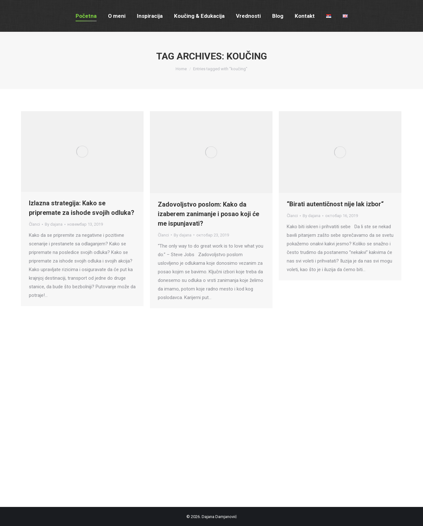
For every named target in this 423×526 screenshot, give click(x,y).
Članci (34, 224)
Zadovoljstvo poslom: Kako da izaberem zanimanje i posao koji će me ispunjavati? (208, 214)
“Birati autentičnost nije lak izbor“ (335, 204)
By (54, 224)
